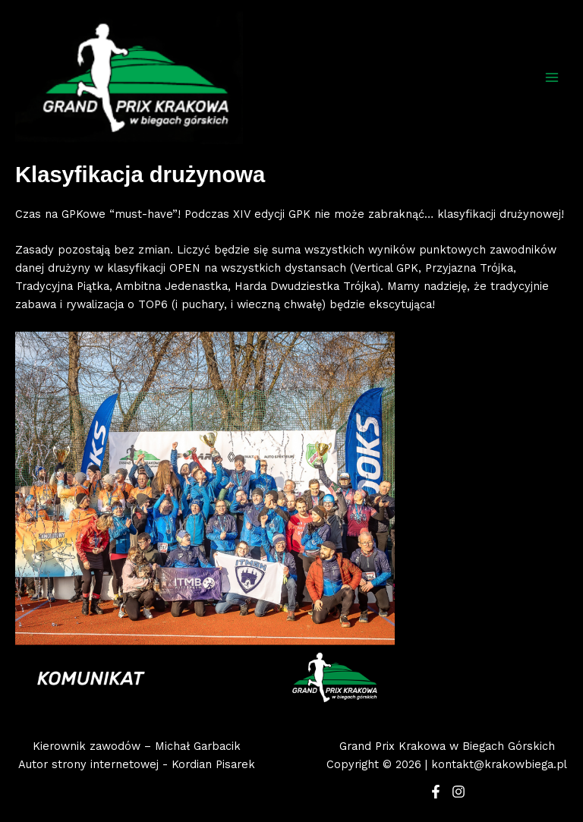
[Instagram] (458, 791)
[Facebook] (436, 791)
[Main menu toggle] (552, 77)
